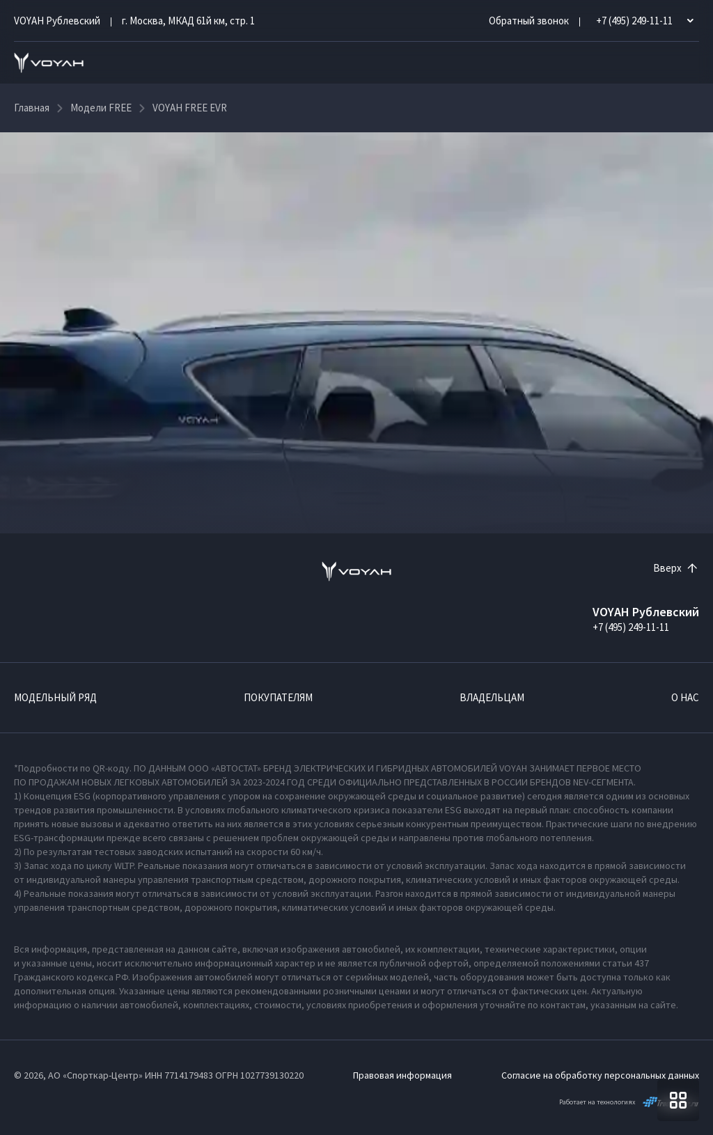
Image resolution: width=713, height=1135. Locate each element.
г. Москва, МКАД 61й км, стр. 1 (188, 20)
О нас (685, 697)
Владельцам (492, 697)
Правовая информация (402, 1075)
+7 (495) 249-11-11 (631, 627)
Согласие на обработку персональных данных (600, 1075)
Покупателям (278, 697)
